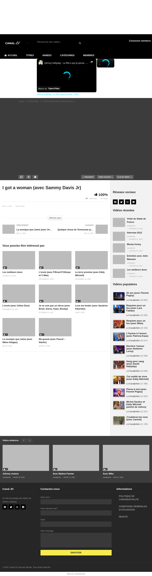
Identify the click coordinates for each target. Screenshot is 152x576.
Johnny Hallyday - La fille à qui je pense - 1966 (66, 62)
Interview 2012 (134, 232)
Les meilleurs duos (12, 272)
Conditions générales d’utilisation (133, 508)
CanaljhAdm (134, 300)
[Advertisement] (73, 17)
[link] (40, 62)
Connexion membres (140, 41)
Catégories (67, 55)
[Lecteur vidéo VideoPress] (76, 136)
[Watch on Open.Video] (49, 88)
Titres (30, 55)
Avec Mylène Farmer (63, 473)
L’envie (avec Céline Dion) (16, 305)
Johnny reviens (11, 473)
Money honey (134, 244)
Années (47, 55)
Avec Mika (108, 473)
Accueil (10, 55)
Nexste (123, 517)
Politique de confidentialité (129, 498)
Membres (88, 55)
